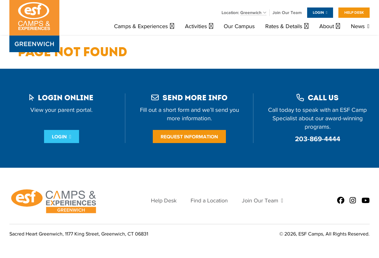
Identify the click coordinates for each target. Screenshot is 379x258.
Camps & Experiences (141, 26)
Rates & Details (283, 26)
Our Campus (239, 26)
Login (318, 12)
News (358, 26)
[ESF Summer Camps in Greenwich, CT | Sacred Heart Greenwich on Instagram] (353, 201)
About (326, 26)
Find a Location (209, 201)
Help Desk (354, 12)
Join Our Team (287, 12)
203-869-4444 (317, 138)
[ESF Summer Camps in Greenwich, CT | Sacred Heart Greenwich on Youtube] (366, 201)
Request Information (189, 136)
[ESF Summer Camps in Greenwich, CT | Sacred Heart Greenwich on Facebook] (340, 201)
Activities (196, 26)
